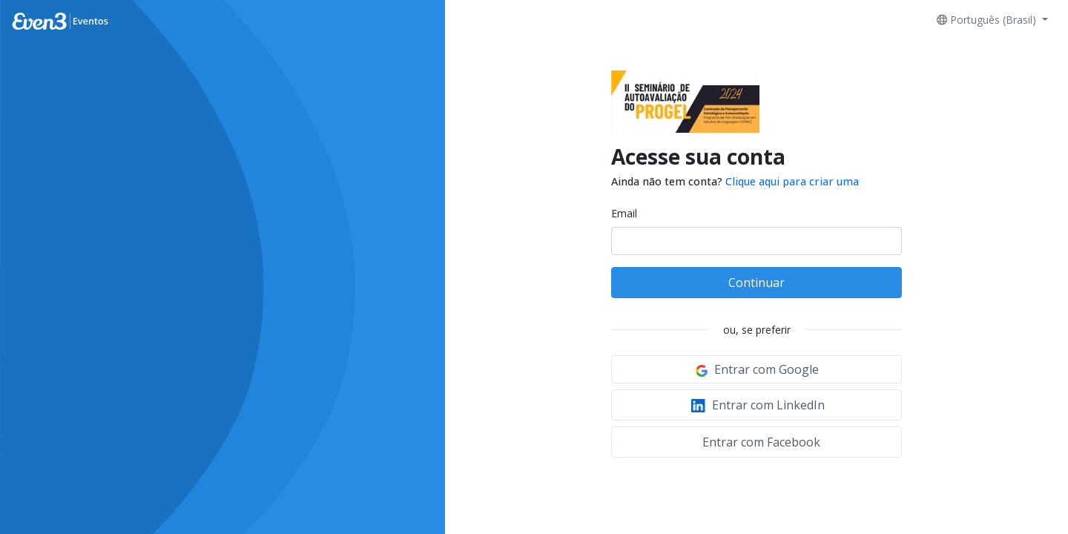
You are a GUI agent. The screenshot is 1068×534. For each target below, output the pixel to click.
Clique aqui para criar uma (792, 181)
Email (624, 213)
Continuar (756, 282)
